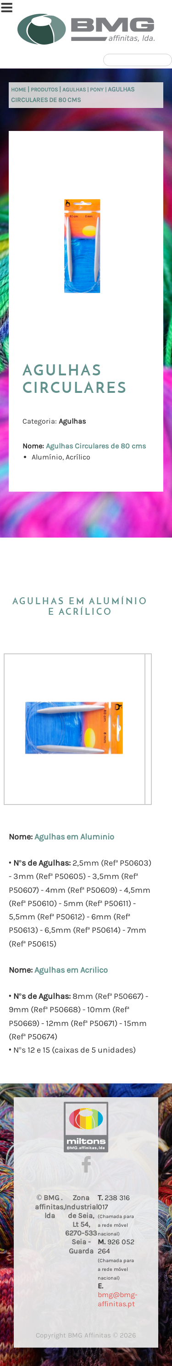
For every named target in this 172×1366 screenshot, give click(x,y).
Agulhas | (76, 89)
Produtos (44, 89)
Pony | (99, 89)
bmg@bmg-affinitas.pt (118, 1299)
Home (18, 89)
